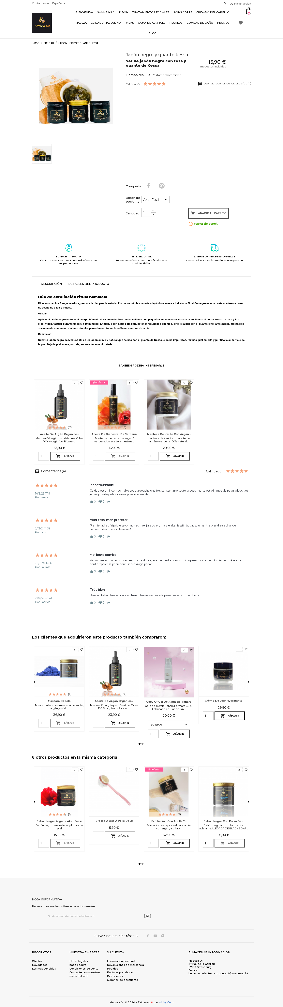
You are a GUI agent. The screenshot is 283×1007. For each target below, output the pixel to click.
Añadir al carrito (208, 213)
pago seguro (77, 964)
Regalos (176, 22)
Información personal (121, 961)
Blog (152, 33)
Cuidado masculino (106, 22)
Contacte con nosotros (84, 972)
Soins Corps (182, 12)
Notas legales (78, 961)
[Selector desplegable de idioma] (59, 3)
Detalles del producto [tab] (88, 284)
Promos (223, 22)
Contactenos (40, 3)
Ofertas (37, 961)
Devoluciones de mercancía (125, 964)
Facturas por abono (120, 972)
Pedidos (112, 968)
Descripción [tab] (51, 284)
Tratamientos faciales (150, 12)
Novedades (39, 964)
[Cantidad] (146, 212)
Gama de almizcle (151, 22)
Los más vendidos (44, 968)
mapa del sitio (78, 976)
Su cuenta (115, 952)
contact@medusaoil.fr (233, 973)
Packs (129, 22)
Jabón (123, 12)
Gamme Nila (106, 12)
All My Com (166, 1002)
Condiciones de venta (83, 968)
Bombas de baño (199, 22)
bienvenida (84, 12)
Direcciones (115, 976)
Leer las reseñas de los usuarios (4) (224, 83)
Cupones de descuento (122, 979)
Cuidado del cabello (212, 12)
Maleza (81, 22)
